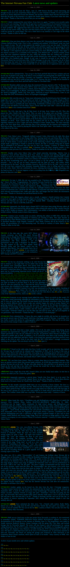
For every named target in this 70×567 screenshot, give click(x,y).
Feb (4, 548)
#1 (56, 292)
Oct (2, 545)
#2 (61, 292)
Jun (14, 548)
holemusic (12, 292)
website (21, 250)
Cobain (33, 107)
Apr (9, 548)
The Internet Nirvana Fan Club (16, 3)
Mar (7, 548)
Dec (7, 545)
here (42, 18)
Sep (21, 548)
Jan (2, 548)
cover (21, 478)
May (12, 548)
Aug (18, 548)
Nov (4, 545)
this (30, 294)
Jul (16, 548)
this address (18, 476)
